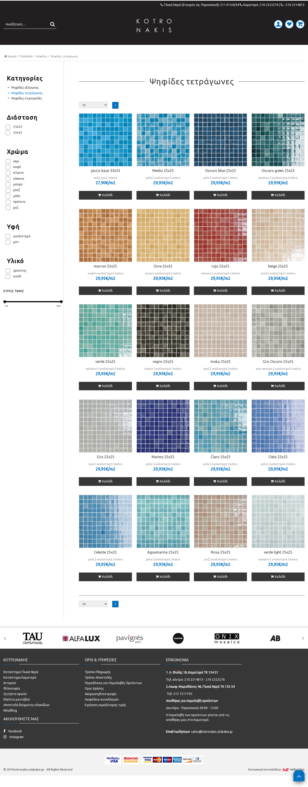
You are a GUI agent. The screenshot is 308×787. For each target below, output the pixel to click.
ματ (16, 251)
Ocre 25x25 (163, 275)
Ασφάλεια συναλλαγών (102, 709)
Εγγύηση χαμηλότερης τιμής (105, 714)
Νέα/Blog (10, 720)
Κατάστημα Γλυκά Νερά (20, 681)
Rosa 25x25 (220, 562)
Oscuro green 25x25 (278, 180)
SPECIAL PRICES (228, 49)
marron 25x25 (105, 275)
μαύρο (18, 194)
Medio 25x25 (163, 180)
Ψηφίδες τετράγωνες (25, 102)
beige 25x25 (278, 275)
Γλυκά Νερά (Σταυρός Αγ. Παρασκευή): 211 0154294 (200, 5)
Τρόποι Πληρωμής (98, 681)
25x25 (17, 136)
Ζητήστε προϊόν (15, 703)
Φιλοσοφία (11, 698)
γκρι (16, 170)
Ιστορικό (9, 692)
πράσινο (19, 211)
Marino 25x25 (163, 466)
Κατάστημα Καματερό (19, 687)
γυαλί (17, 286)
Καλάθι (105, 204)
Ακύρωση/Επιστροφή (100, 703)
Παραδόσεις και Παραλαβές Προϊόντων (113, 692)
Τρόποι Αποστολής (98, 687)
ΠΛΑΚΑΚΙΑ (74, 49)
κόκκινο (18, 188)
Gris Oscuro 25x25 (278, 371)
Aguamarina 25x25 (163, 562)
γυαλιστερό (21, 245)
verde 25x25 (105, 371)
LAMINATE (165, 49)
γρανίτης (20, 280)
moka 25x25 (220, 371)
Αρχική (11, 65)
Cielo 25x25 (278, 466)
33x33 (17, 142)
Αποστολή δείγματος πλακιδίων (26, 714)
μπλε (16, 205)
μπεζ (16, 199)
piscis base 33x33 (105, 180)
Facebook (12, 741)
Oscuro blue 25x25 (220, 180)
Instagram (13, 746)
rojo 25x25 (220, 275)
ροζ (15, 217)
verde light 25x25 (278, 562)
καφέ (17, 176)
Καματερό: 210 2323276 (259, 5)
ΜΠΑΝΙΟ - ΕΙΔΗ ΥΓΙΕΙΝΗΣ (120, 49)
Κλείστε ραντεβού (16, 709)
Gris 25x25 (105, 466)
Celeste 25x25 (105, 562)
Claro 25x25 (220, 466)
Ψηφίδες (41, 66)
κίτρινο (18, 182)
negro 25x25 (163, 371)
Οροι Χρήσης (94, 698)
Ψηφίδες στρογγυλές (24, 108)
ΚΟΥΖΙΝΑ (194, 49)
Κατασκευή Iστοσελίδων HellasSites (276, 779)
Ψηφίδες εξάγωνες (23, 97)
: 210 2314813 (293, 5)
